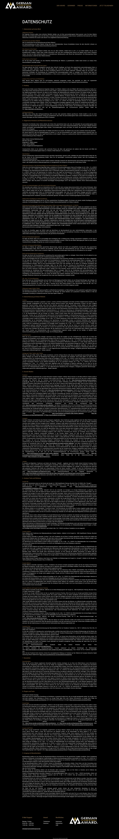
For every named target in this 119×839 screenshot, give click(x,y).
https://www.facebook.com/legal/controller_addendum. (40, 405)
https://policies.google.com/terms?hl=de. (79, 750)
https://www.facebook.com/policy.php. (56, 415)
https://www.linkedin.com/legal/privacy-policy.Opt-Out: (40, 473)
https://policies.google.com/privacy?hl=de (56, 750)
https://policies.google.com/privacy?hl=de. (80, 700)
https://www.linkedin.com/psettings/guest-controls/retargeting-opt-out (72, 473)
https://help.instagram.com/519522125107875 (73, 453)
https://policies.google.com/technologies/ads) (35, 525)
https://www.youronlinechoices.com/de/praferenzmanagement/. (56, 654)
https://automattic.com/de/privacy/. (34, 109)
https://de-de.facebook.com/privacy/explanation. (60, 390)
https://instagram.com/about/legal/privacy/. (39, 456)
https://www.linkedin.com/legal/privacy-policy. (39, 471)
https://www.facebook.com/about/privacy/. (40, 646)
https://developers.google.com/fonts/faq (35, 700)
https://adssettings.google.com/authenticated (34, 526)
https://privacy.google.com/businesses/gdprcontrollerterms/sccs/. (76, 723)
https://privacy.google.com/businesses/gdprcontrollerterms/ (40, 723)
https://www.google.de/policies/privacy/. (37, 618)
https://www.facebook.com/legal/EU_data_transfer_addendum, (68, 413)
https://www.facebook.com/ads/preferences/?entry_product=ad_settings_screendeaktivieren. (49, 649)
